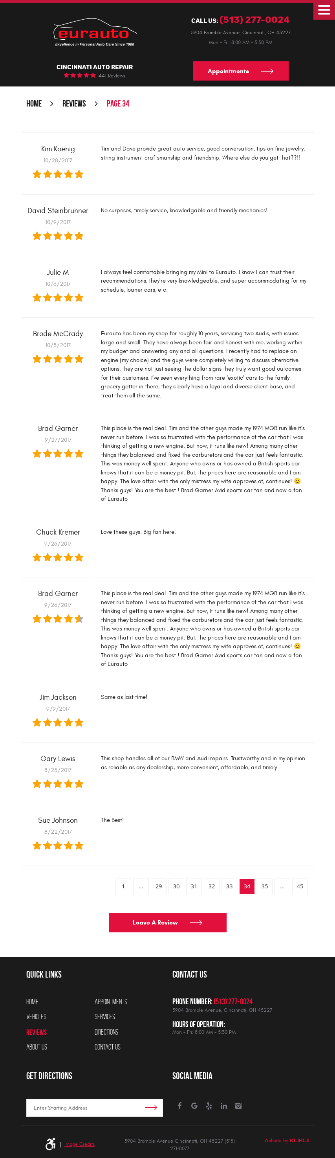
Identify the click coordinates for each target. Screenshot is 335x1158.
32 (211, 886)
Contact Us (108, 1047)
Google (194, 1106)
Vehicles (36, 1017)
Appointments (228, 71)
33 (229, 886)
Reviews (74, 103)
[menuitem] (60, 1002)
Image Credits (79, 1144)
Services (105, 1017)
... (141, 886)
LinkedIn (224, 1106)
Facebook (179, 1106)
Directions (106, 1032)
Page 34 (118, 103)
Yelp (209, 1106)
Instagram (238, 1106)
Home (34, 103)
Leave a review (155, 922)
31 (193, 886)
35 (264, 886)
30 (176, 886)
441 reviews (112, 76)
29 (158, 886)
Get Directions (49, 1075)
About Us (36, 1047)
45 (300, 886)
